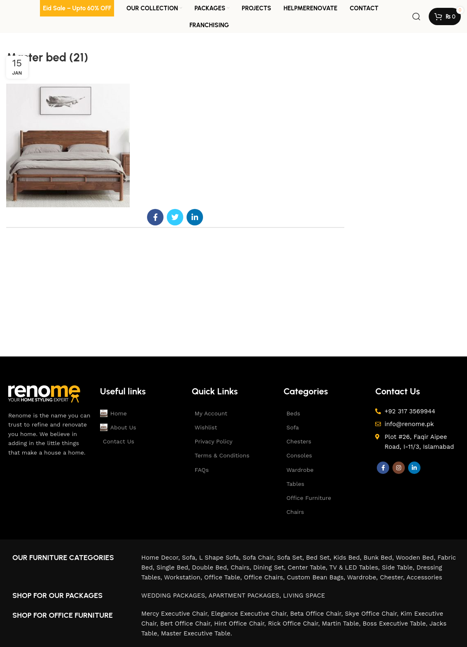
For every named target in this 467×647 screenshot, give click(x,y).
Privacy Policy (214, 441)
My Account (211, 413)
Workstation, (184, 577)
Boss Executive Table (394, 623)
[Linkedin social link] (195, 217)
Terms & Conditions (222, 455)
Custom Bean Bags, (317, 577)
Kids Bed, (348, 557)
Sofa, (190, 557)
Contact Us (118, 441)
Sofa (292, 427)
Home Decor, (161, 557)
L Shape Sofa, (221, 557)
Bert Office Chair (185, 623)
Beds (293, 413)
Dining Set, (270, 567)
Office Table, (224, 577)
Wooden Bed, (416, 557)
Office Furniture (308, 498)
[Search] (416, 16)
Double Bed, (211, 567)
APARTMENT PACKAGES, (245, 595)
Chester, (393, 577)
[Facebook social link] (155, 217)
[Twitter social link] (175, 217)
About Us (116, 427)
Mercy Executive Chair (174, 613)
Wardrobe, (363, 577)
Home (113, 413)
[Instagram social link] (398, 468)
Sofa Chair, (260, 557)
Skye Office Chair (371, 613)
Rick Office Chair (293, 623)
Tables (295, 484)
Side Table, (399, 567)
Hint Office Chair (239, 623)
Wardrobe (299, 469)
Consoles (299, 455)
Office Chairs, (265, 577)
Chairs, (242, 567)
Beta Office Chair (315, 613)
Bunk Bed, (380, 557)
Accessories (424, 577)
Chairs (295, 512)
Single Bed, (174, 567)
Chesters (298, 441)
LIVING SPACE (304, 595)
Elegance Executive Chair (248, 613)
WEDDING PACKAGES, (174, 595)
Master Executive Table (196, 633)
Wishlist (206, 427)
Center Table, (308, 567)
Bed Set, (319, 557)
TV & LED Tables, (355, 567)
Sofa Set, (291, 557)
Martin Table (340, 623)
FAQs (202, 469)
